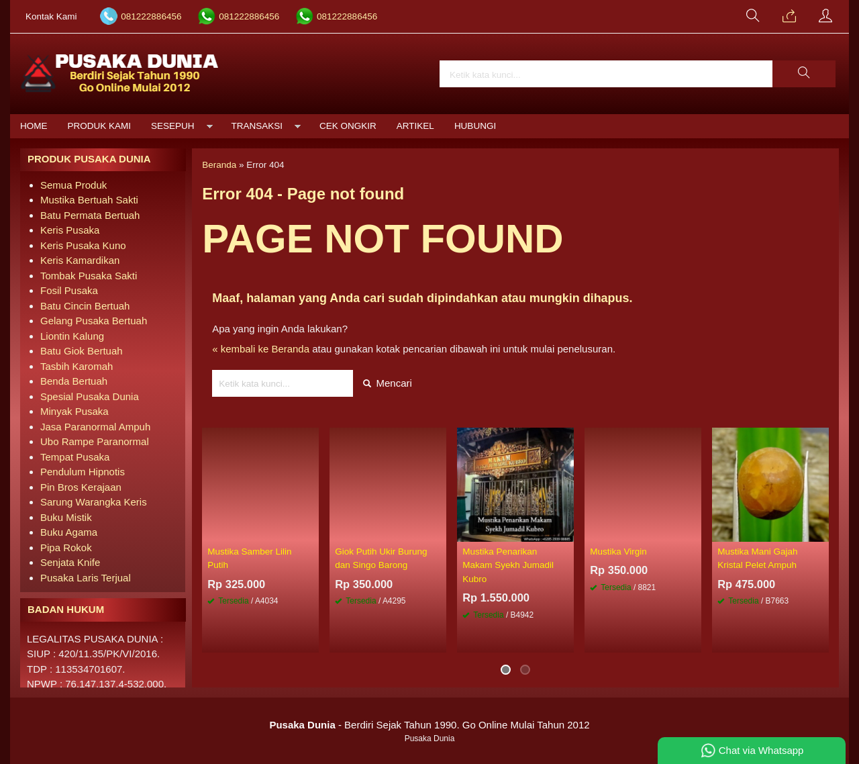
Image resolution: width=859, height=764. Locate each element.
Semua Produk (73, 185)
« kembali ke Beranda (260, 348)
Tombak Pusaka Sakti (88, 275)
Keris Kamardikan (79, 260)
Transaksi (257, 126)
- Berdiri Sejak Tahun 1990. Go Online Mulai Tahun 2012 (429, 724)
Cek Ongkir (347, 126)
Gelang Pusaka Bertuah (93, 320)
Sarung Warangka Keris (93, 502)
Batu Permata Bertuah (90, 215)
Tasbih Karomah (76, 366)
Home (34, 126)
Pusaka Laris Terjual (85, 577)
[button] (804, 73)
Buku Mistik (66, 517)
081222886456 (151, 16)
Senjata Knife (70, 562)
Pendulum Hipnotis (82, 471)
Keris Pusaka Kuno (83, 245)
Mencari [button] (387, 383)
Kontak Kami (51, 16)
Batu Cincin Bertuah (85, 306)
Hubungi (475, 126)
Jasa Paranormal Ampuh (95, 426)
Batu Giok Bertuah (81, 350)
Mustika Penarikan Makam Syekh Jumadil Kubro (508, 565)
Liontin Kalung (72, 336)
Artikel (415, 126)
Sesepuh (173, 126)
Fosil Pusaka (69, 290)
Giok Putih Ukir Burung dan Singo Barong (381, 558)
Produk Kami (100, 126)
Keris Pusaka (69, 230)
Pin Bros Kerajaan (80, 487)
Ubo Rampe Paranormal (94, 441)
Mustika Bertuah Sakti (89, 199)
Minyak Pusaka (74, 411)
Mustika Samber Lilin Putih (249, 558)
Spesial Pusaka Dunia (89, 396)
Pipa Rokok (66, 547)
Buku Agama (68, 532)
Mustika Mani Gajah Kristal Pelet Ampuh (757, 558)
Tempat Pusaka (74, 457)
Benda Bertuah (73, 381)
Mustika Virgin (618, 551)
